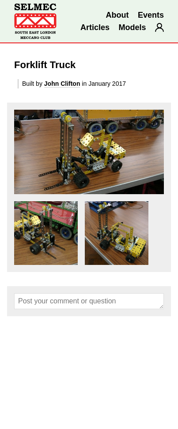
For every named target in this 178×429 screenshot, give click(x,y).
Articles (95, 27)
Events (151, 15)
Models (132, 27)
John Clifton (62, 83)
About (117, 15)
